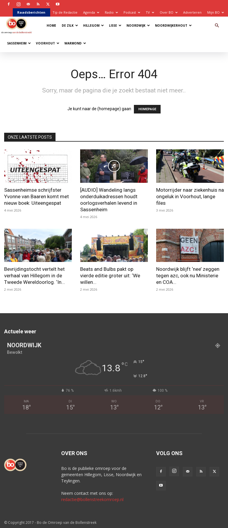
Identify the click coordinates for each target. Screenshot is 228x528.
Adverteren (192, 12)
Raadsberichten (31, 12)
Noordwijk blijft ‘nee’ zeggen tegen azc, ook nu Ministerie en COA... (187, 275)
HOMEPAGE (147, 109)
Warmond (75, 43)
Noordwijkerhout (173, 25)
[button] (217, 25)
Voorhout (47, 43)
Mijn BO (215, 12)
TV (150, 12)
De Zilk (70, 25)
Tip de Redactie (65, 12)
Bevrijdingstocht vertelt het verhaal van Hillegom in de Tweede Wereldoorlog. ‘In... (34, 275)
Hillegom (93, 25)
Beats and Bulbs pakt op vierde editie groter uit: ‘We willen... (110, 275)
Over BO (169, 12)
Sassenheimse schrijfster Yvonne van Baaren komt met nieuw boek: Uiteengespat (36, 196)
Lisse (115, 25)
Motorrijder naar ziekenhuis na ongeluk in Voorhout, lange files (190, 196)
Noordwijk (138, 25)
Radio (111, 12)
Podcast (132, 12)
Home (51, 25)
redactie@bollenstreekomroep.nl (92, 499)
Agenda (91, 12)
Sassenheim (19, 43)
